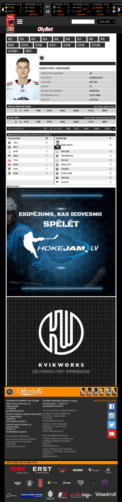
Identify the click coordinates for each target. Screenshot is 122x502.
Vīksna (64, 178)
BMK (15, 173)
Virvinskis (66, 156)
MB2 (15, 156)
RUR (15, 151)
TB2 (15, 142)
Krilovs (65, 164)
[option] (13, 9)
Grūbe (64, 169)
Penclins (66, 173)
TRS (15, 160)
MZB (15, 164)
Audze (64, 182)
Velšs (64, 160)
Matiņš (64, 151)
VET (31, 51)
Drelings (66, 145)
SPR (15, 169)
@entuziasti (13, 186)
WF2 (15, 147)
